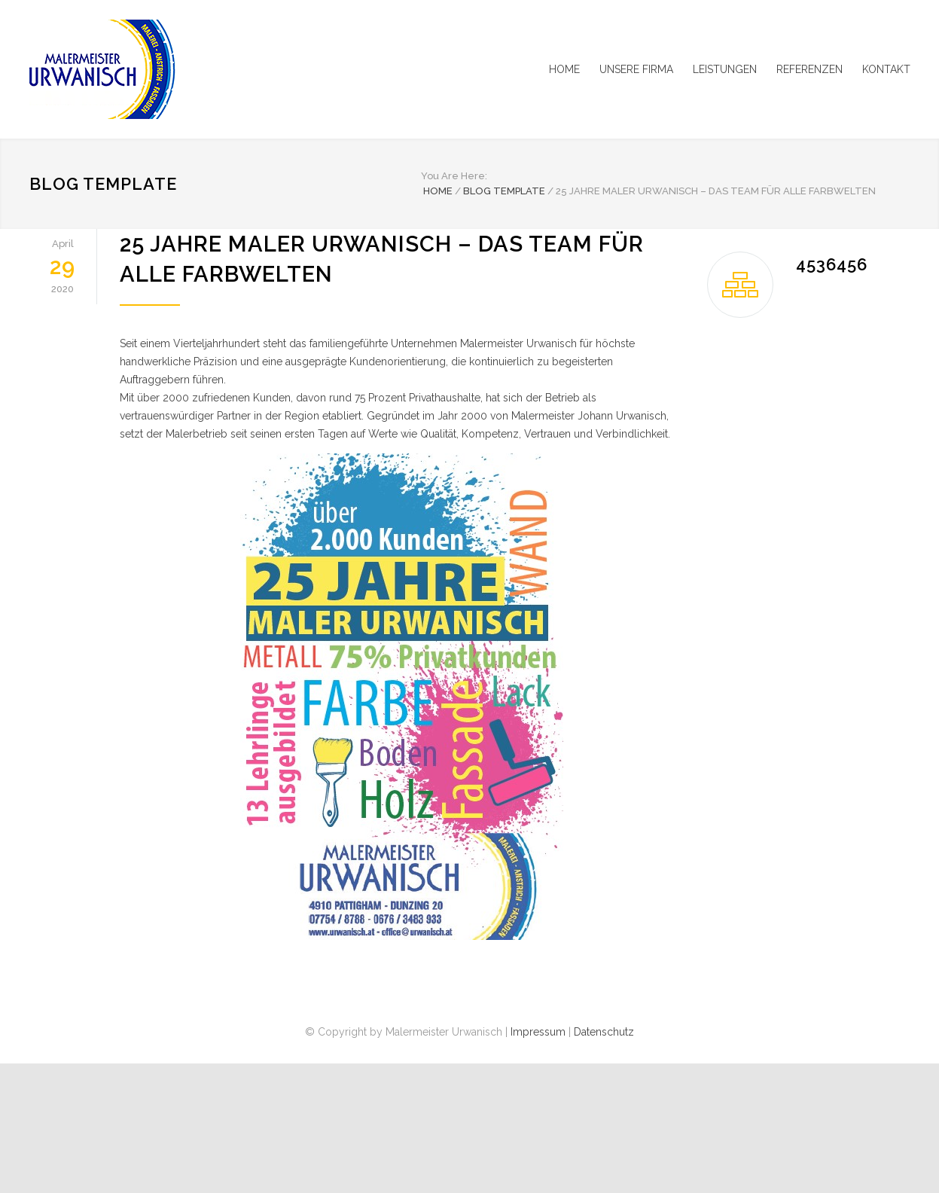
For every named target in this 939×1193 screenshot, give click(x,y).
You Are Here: (454, 176)
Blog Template (103, 184)
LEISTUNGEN (725, 69)
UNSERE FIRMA (636, 69)
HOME (564, 69)
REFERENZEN (809, 69)
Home (438, 191)
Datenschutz (604, 1032)
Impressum (538, 1032)
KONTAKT (886, 69)
